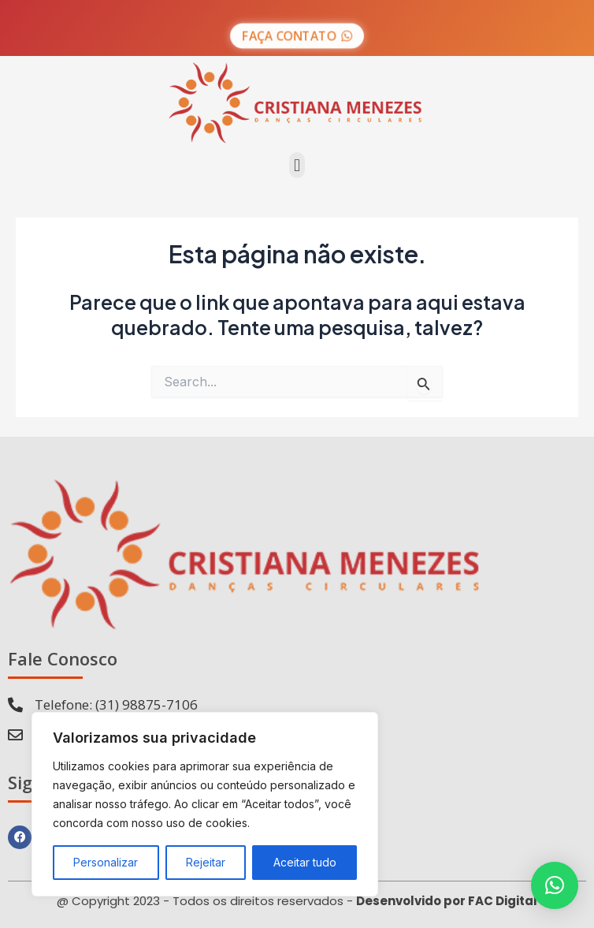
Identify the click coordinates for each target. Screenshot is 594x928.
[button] (296, 165)
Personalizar (105, 862)
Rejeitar (205, 862)
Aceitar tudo (304, 862)
